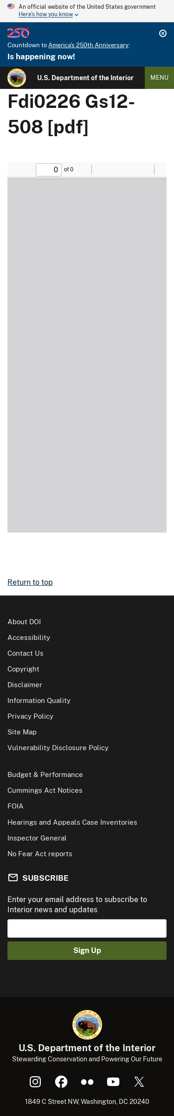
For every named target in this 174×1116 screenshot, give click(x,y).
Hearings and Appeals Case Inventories (72, 822)
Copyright (23, 669)
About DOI (24, 622)
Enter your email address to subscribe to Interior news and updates (77, 904)
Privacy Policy (30, 716)
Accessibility (28, 637)
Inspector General (37, 838)
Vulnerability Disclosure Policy (58, 748)
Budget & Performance (45, 774)
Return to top (30, 582)
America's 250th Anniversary (88, 45)
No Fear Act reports (39, 854)
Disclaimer (24, 685)
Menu (159, 77)
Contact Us (25, 653)
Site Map (22, 732)
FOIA (15, 806)
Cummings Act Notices (45, 790)
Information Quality (39, 700)
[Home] (16, 78)
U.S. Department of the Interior (85, 78)
